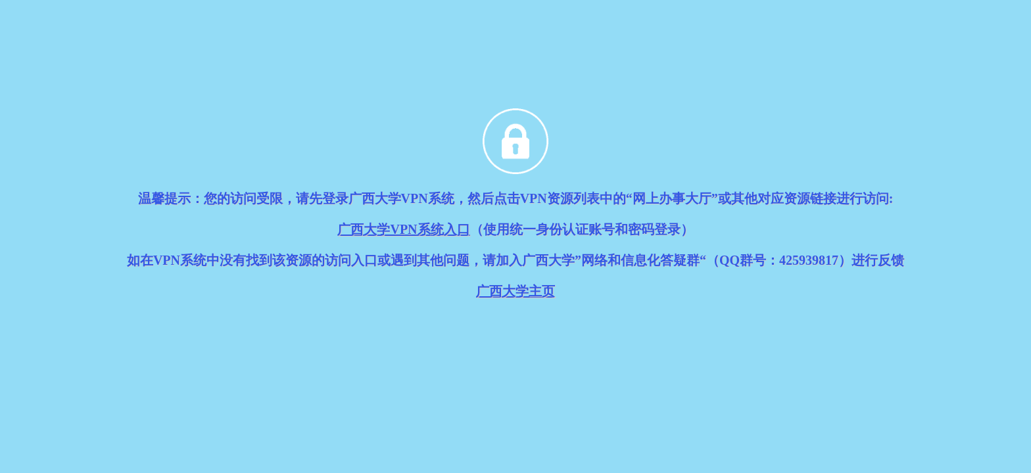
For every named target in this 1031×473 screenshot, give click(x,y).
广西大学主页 (515, 291)
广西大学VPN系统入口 (403, 229)
